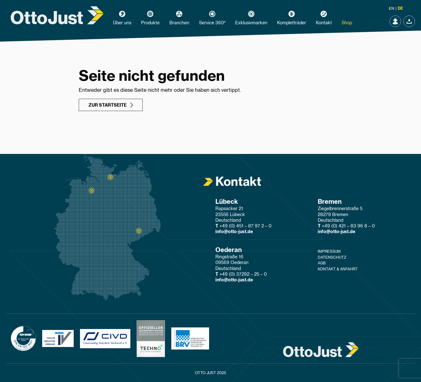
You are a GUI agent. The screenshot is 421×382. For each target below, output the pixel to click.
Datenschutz (332, 257)
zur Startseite (107, 105)
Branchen (179, 23)
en (391, 8)
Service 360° (212, 23)
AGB (322, 263)
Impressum (329, 251)
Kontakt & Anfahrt (338, 269)
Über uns (122, 23)
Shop (347, 23)
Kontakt (324, 23)
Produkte (150, 23)
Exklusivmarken (251, 23)
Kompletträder (291, 23)
